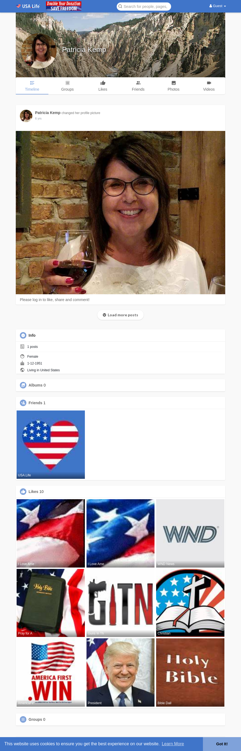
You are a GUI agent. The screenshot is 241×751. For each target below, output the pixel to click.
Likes (33, 491)
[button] (144, 6)
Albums (35, 385)
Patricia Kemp (84, 49)
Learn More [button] (173, 743)
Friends (35, 403)
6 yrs (38, 118)
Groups (35, 719)
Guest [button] (217, 6)
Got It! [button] (222, 744)
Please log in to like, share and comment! (54, 300)
